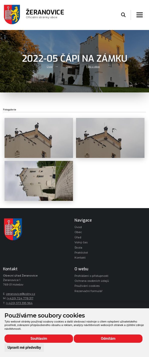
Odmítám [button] (108, 339)
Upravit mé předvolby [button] (24, 348)
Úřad (77, 237)
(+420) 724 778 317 (20, 298)
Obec (69, 66)
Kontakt (80, 257)
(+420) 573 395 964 (19, 303)
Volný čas (81, 242)
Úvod (50, 66)
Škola (78, 247)
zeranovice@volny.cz (20, 294)
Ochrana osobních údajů (91, 281)
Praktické (81, 252)
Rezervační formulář (88, 291)
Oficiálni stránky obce (45, 15)
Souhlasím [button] (38, 339)
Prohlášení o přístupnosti (91, 276)
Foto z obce (93, 66)
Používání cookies (87, 286)
